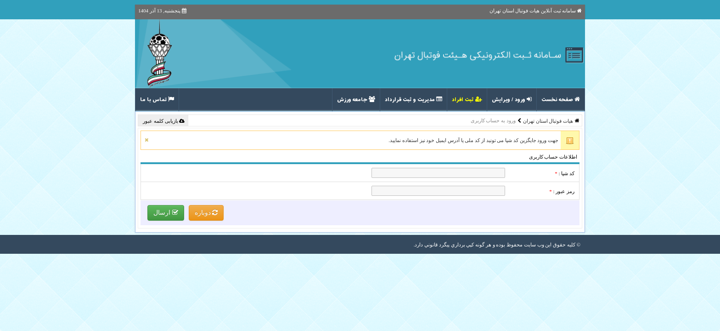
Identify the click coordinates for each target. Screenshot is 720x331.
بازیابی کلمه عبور (164, 121)
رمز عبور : (561, 191)
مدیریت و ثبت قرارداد (413, 100)
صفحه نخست (560, 100)
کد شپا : (564, 173)
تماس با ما (157, 100)
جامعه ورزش (356, 100)
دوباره (206, 212)
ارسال (165, 212)
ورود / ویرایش (512, 100)
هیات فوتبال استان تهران (548, 121)
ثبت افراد (467, 100)
